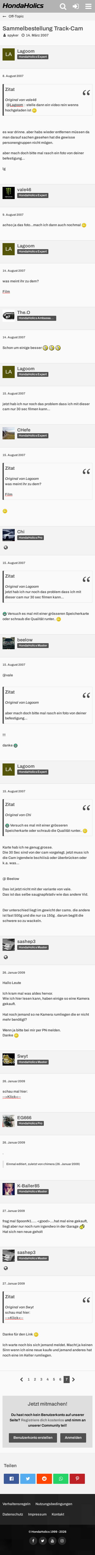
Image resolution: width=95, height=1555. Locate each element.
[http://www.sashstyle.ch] (6, 957)
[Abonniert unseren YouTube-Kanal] (52, 1541)
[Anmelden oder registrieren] (76, 6)
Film (6, 291)
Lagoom (16, 105)
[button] (63, 6)
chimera (49, 1164)
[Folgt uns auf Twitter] (43, 1541)
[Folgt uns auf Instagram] (62, 1541)
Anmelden (73, 1438)
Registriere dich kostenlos (42, 1420)
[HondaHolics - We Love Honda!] (23, 6)
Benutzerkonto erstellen (32, 1438)
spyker (12, 35)
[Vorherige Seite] (21, 1379)
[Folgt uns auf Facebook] (33, 1541)
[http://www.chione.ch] (6, 548)
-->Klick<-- (12, 1097)
